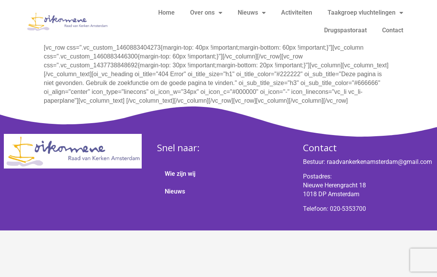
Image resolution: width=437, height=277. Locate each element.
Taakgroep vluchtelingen (365, 13)
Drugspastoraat (345, 30)
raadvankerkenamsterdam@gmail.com (379, 161)
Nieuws (252, 13)
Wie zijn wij (180, 173)
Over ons (206, 13)
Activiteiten (296, 12)
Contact (392, 30)
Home (166, 12)
